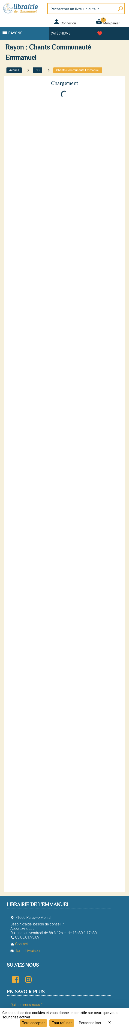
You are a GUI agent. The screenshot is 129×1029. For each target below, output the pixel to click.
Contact (19, 944)
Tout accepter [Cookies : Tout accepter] (33, 1023)
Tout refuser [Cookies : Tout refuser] (62, 1023)
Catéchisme (60, 33)
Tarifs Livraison (25, 950)
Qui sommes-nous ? (26, 1005)
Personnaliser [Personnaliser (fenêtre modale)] (90, 1023)
